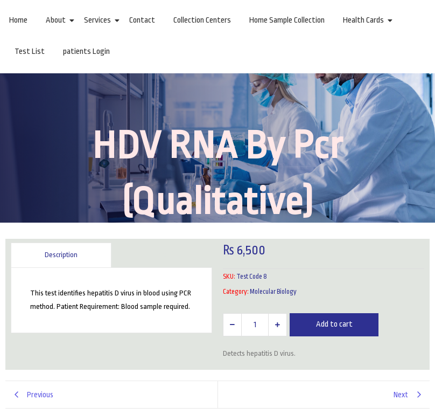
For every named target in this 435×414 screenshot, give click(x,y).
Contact (142, 20)
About (57, 20)
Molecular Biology (273, 291)
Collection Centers (202, 20)
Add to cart (334, 324)
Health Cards (365, 20)
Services (99, 20)
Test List (30, 51)
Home (18, 20)
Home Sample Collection (287, 20)
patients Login (86, 51)
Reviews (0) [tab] (161, 255)
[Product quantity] (255, 324)
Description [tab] (61, 255)
